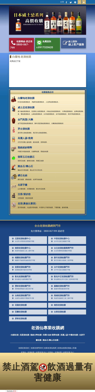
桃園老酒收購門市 (21, 258)
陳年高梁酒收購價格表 (42, 123)
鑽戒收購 (28, 179)
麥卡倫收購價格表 (24, 111)
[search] (80, 2)
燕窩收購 (44, 142)
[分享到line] (75, 2)
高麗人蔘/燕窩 (25, 138)
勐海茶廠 (65, 207)
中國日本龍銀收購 (24, 151)
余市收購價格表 (61, 114)
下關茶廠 (57, 207)
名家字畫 (22, 184)
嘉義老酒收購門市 (60, 286)
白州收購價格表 (49, 114)
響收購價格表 (25, 114)
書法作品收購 (40, 189)
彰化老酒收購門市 (21, 277)
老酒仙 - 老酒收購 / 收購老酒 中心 (34, 352)
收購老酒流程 (23, 348)
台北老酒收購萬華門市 (62, 248)
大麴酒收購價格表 (57, 123)
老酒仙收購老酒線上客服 (67, 348)
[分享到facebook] (66, 2)
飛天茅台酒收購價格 (40, 133)
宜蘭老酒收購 (19, 312)
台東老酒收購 (58, 312)
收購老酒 (14, 335)
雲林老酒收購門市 (21, 286)
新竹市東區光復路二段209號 (61, 260)
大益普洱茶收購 (32, 207)
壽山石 (32, 170)
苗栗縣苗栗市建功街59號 (21, 270)
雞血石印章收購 (23, 170)
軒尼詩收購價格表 (24, 102)
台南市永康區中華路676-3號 (22, 298)
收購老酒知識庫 (50, 348)
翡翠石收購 (21, 161)
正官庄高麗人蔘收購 (24, 142)
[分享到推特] (71, 2)
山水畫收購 (21, 189)
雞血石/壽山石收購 (50, 340)
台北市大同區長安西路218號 (22, 241)
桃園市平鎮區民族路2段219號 (23, 260)
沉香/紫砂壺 (24, 194)
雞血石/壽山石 (25, 166)
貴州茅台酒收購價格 (24, 133)
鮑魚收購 (36, 142)
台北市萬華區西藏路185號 (61, 251)
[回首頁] (84, 2)
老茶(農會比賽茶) (27, 203)
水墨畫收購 (30, 189)
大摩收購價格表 (67, 111)
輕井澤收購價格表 (74, 114)
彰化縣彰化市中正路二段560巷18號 (64, 279)
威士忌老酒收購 (26, 107)
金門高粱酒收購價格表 (25, 123)
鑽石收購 (21, 179)
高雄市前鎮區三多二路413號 (22, 251)
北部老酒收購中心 (21, 239)
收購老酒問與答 (37, 348)
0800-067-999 (50, 231)
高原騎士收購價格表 (38, 111)
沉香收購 (21, 198)
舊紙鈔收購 (44, 151)
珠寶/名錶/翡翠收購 (51, 335)
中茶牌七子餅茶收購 (46, 207)
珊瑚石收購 (30, 161)
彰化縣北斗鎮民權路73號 (21, 279)
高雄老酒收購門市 (60, 295)
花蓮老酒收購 (19, 305)
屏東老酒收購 (19, 319)
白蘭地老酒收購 (26, 98)
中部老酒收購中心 (60, 239)
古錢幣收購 (35, 151)
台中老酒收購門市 (60, 267)
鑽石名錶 (22, 175)
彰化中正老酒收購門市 (62, 277)
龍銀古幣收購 (36, 335)
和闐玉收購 (40, 161)
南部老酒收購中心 (21, 248)
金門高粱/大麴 (25, 119)
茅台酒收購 (24, 128)
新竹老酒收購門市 (60, 258)
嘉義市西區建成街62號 (59, 289)
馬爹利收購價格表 (38, 102)
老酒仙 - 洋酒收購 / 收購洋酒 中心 (61, 352)
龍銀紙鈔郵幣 (25, 147)
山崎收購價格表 (36, 114)
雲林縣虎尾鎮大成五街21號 (22, 289)
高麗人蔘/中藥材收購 (69, 335)
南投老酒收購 (58, 305)
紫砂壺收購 (29, 198)
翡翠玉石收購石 (26, 157)
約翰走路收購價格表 (53, 111)
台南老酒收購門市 (21, 295)
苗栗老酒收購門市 (21, 267)
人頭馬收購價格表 (52, 102)
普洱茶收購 (21, 207)
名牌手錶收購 (37, 179)
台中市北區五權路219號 (60, 241)
